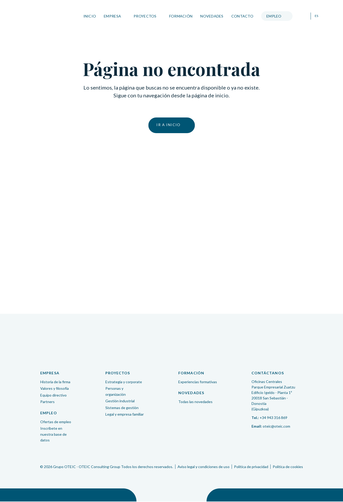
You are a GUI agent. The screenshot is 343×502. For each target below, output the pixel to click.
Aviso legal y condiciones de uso (204, 467)
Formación (180, 16)
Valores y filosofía (54, 389)
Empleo (273, 16)
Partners (47, 402)
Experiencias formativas (197, 382)
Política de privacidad (251, 467)
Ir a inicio (168, 125)
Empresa (111, 16)
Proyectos (144, 16)
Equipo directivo (53, 395)
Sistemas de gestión (122, 408)
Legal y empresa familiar (124, 414)
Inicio (88, 16)
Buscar (302, 16)
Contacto (242, 16)
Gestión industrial (120, 401)
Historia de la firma (55, 382)
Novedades (211, 16)
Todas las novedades (195, 402)
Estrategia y (123, 382)
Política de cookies (288, 467)
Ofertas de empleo (55, 422)
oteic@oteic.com (276, 426)
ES (315, 16)
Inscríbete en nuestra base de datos (53, 435)
